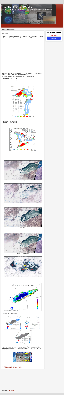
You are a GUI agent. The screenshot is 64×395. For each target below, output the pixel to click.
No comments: (19, 366)
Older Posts (40, 388)
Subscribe (54, 38)
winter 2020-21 (19, 367)
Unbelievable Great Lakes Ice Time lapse (12, 32)
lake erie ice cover (12, 367)
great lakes (7, 367)
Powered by (54, 41)
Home (22, 388)
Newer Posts (5, 388)
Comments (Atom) (10, 390)
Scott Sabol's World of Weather (17, 7)
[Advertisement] (23, 378)
